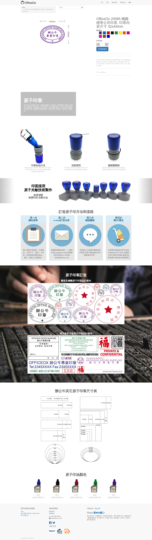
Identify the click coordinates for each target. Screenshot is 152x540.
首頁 (22, 511)
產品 (23, 7)
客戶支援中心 (25, 515)
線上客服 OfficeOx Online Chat (30, 513)
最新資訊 (52, 513)
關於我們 (97, 508)
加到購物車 (102, 49)
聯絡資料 (52, 511)
